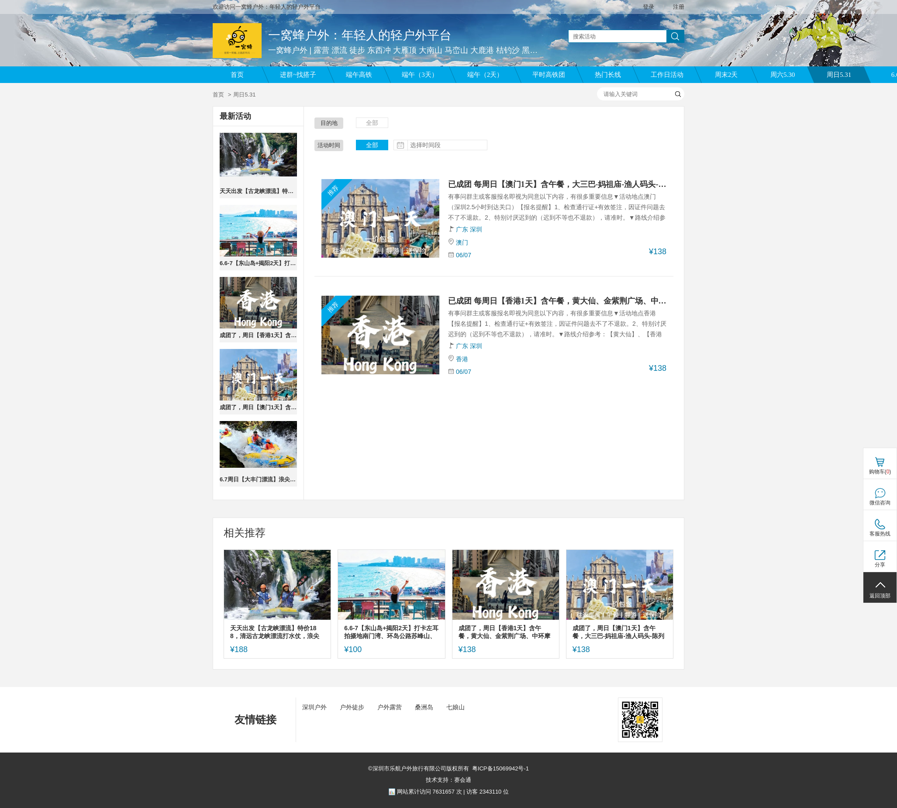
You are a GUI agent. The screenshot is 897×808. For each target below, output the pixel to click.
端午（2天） (485, 74)
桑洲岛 (424, 707)
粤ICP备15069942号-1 (500, 768)
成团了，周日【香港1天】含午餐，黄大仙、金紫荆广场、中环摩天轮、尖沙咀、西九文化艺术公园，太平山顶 (258, 335)
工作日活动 (667, 74)
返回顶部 (879, 596)
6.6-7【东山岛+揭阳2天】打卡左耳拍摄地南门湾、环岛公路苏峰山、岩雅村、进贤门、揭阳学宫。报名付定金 (258, 263)
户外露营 (389, 707)
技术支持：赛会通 (448, 780)
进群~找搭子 (298, 74)
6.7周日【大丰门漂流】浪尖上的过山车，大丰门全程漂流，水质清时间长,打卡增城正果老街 (258, 479)
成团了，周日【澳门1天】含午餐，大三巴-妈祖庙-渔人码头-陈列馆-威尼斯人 (258, 407)
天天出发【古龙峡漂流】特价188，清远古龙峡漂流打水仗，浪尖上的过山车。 (258, 191)
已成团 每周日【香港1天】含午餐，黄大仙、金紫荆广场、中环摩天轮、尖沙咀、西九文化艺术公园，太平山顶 (557, 301)
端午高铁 (359, 74)
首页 (237, 74)
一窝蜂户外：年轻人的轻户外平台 (360, 35)
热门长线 (608, 74)
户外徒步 (352, 707)
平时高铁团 (548, 74)
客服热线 (879, 534)
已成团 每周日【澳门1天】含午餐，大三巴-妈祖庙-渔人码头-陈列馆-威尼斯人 (557, 184)
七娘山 (455, 707)
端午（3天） (420, 74)
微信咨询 (879, 503)
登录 (648, 6)
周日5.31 (839, 74)
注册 (678, 6)
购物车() (880, 472)
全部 (372, 122)
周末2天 (726, 74)
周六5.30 (782, 74)
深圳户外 (314, 707)
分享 (880, 565)
